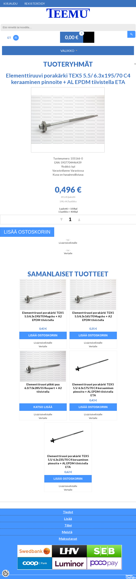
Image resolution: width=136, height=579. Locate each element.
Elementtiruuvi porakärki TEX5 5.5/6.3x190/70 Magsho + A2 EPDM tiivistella (43, 316)
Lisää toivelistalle (68, 242)
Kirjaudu (10, 3)
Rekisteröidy (34, 3)
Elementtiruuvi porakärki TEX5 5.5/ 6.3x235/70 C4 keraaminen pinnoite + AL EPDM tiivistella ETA (68, 461)
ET (9, 37)
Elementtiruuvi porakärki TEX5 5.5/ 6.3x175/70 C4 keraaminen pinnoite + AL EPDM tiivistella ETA (93, 390)
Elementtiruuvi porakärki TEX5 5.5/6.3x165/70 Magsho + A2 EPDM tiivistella (93, 316)
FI (16, 37)
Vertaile (68, 253)
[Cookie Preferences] (5, 573)
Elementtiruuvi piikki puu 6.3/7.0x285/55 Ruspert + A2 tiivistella (43, 388)
